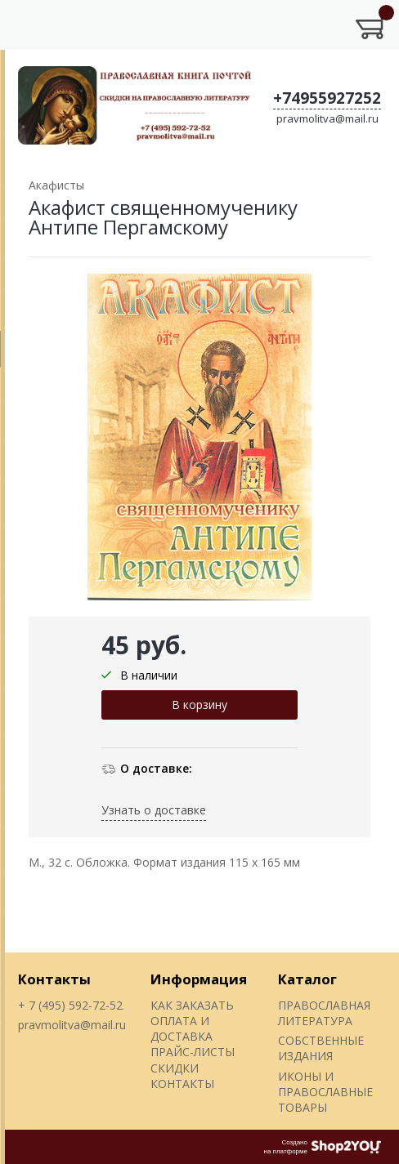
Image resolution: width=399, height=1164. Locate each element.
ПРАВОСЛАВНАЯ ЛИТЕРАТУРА (324, 1012)
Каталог (307, 979)
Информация (198, 979)
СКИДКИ (174, 1068)
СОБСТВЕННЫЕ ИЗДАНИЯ (321, 1048)
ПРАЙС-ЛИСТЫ (192, 1051)
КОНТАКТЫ (182, 1083)
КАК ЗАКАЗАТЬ (192, 1005)
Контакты (54, 979)
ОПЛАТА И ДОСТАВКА (181, 1028)
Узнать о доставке (153, 810)
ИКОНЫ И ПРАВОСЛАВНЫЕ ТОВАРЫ (325, 1092)
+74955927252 (327, 98)
